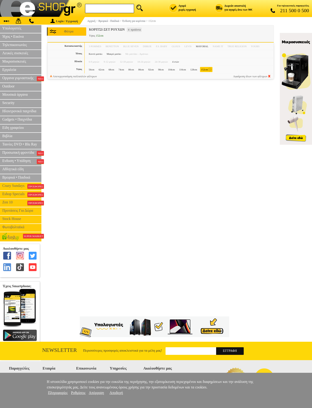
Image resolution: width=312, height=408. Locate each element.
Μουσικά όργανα (15, 94)
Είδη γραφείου (13, 128)
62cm (101, 69)
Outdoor (8, 86)
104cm (171, 69)
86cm (141, 69)
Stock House (11, 219)
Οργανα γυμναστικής (21, 78)
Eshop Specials (21, 194)
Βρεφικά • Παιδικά (16, 177)
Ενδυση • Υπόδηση (21, 161)
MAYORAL (202, 46)
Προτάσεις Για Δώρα (17, 210)
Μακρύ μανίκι (114, 53)
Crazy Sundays (21, 186)
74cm (121, 69)
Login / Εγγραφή (64, 21)
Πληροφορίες (58, 393)
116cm (182, 69)
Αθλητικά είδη (13, 169)
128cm (193, 69)
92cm (151, 69)
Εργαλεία (9, 70)
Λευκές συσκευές (15, 53)
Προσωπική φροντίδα (21, 153)
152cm (206, 69)
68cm (111, 69)
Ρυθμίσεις (78, 393)
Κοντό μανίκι (95, 53)
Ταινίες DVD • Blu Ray (19, 144)
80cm (131, 69)
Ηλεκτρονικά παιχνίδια (19, 111)
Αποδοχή (116, 393)
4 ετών (175, 61)
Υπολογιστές (11, 28)
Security (8, 103)
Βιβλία (7, 136)
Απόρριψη (96, 393)
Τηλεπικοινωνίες (14, 45)
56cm (91, 69)
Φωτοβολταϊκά (13, 227)
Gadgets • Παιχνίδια (17, 119)
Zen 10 (21, 202)
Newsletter (59, 350)
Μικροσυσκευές (14, 61)
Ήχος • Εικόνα (13, 36)
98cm (161, 69)
